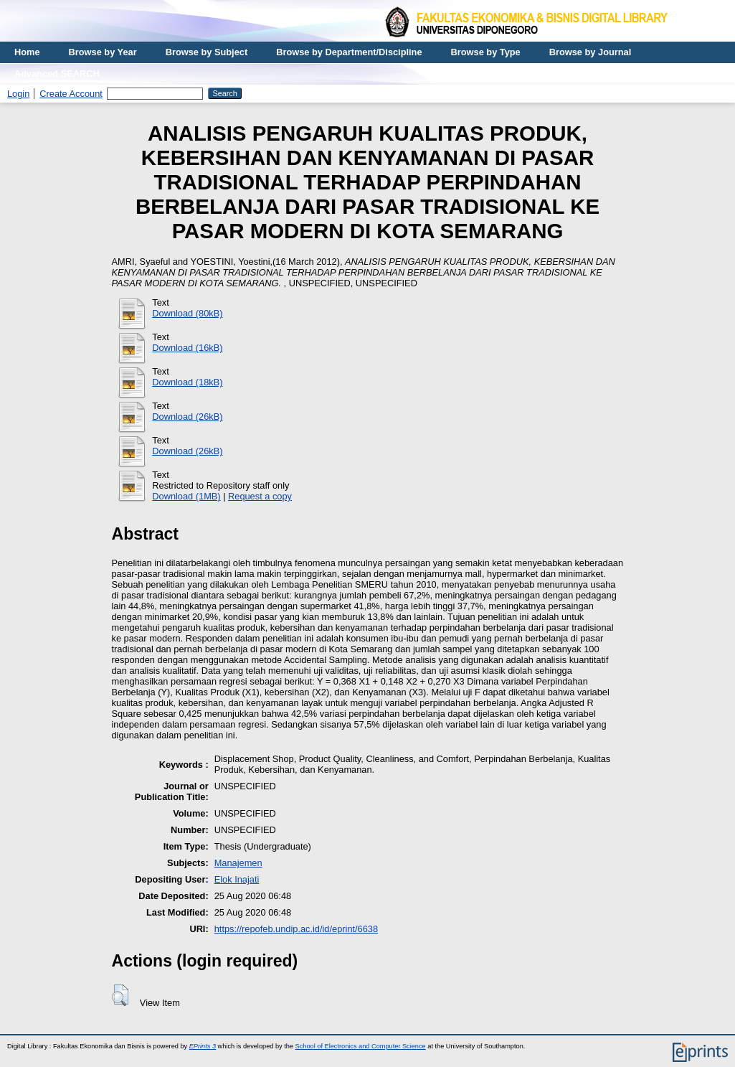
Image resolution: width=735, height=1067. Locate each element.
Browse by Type (486, 52)
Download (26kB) (187, 416)
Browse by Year (103, 52)
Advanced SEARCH (57, 73)
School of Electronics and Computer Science (360, 1046)
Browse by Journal (590, 52)
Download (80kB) (187, 313)
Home (27, 52)
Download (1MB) (186, 496)
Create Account (71, 93)
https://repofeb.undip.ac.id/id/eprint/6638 (296, 928)
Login (18, 93)
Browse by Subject (207, 52)
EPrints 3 (202, 1046)
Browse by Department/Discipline (349, 52)
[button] (120, 995)
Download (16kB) (187, 347)
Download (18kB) (187, 382)
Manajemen (238, 862)
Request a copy (260, 496)
